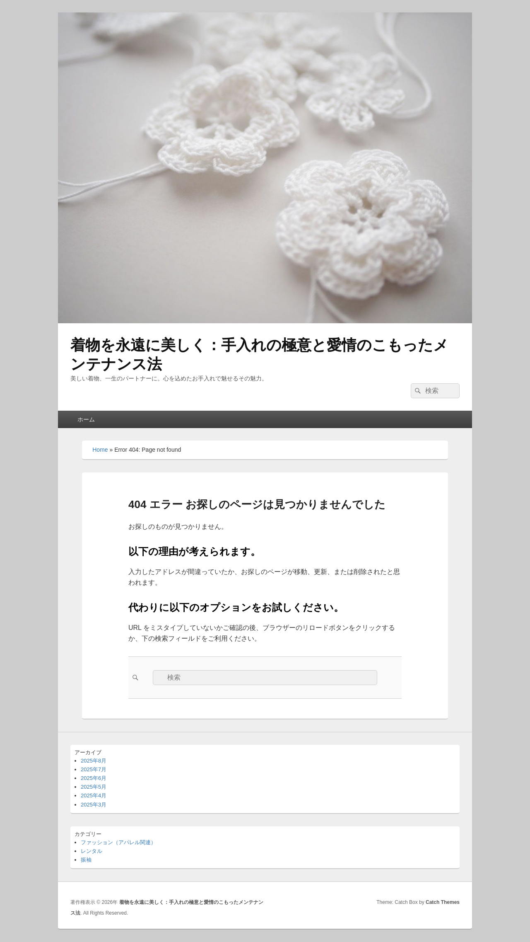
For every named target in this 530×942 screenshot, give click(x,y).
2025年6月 (93, 778)
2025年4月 (93, 795)
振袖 (86, 860)
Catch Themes (443, 902)
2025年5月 (93, 787)
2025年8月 (93, 761)
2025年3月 (93, 805)
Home (100, 449)
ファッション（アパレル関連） (118, 842)
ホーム (86, 419)
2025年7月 (93, 769)
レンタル (91, 851)
